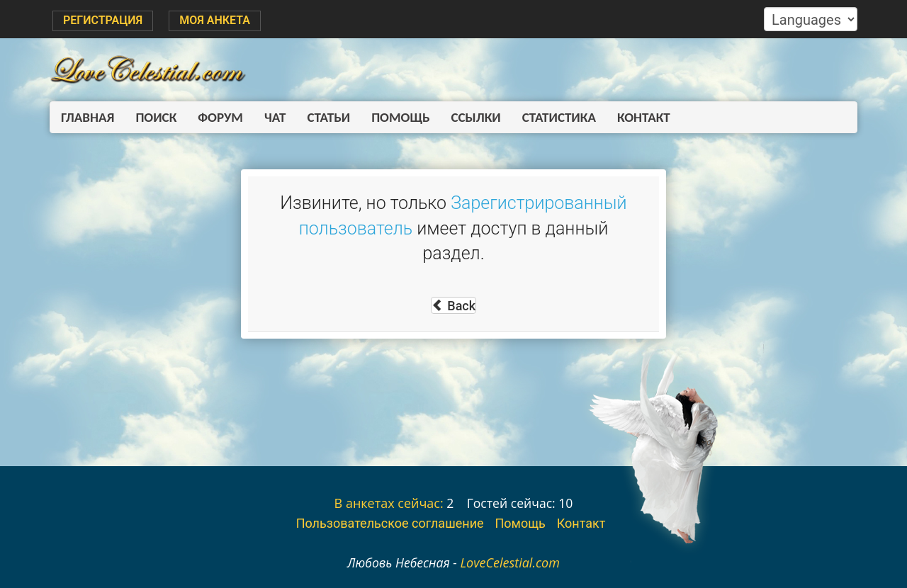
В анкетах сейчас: (389, 502)
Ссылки (476, 117)
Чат (275, 117)
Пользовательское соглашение (390, 523)
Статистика (559, 117)
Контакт (643, 117)
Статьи (328, 117)
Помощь (400, 117)
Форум (220, 117)
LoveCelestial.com (510, 562)
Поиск (155, 117)
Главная (87, 117)
